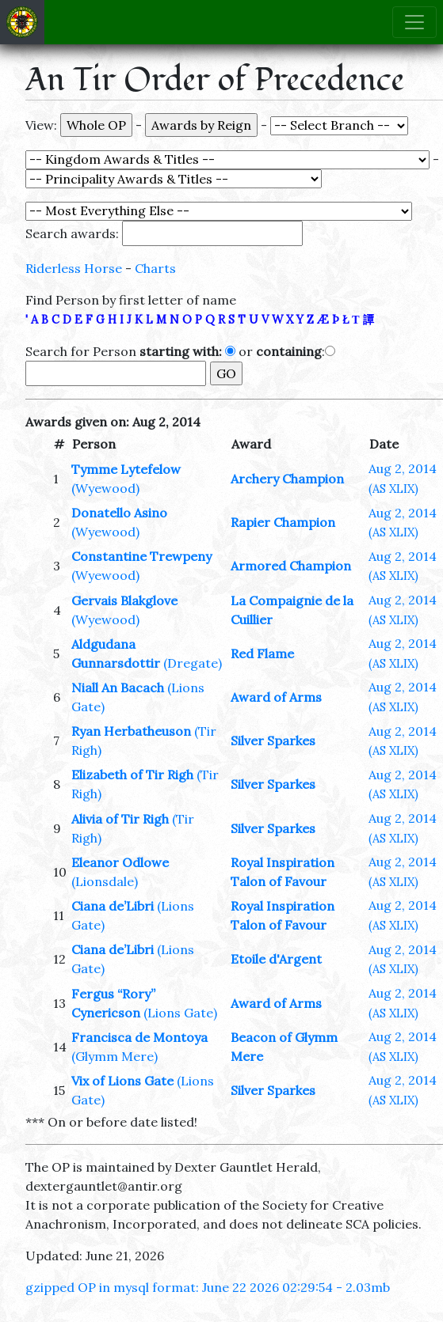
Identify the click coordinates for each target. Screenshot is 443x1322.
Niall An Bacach (117, 687)
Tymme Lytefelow (126, 469)
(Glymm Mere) (114, 1056)
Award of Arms (276, 697)
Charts (155, 268)
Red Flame (262, 653)
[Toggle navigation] (414, 22)
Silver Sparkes (273, 740)
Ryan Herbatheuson (131, 731)
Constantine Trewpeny (141, 556)
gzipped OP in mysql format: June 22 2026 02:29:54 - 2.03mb (207, 1287)
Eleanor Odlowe (120, 862)
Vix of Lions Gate (122, 1081)
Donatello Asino (119, 513)
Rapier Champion (283, 522)
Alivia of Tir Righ (120, 819)
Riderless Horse (73, 268)
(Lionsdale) (104, 881)
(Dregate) (192, 663)
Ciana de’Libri (112, 906)
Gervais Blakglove (124, 600)
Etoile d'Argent (276, 959)
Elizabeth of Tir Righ (132, 774)
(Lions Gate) (180, 1013)
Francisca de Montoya (139, 1037)
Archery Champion (287, 479)
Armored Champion (291, 566)
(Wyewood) (105, 488)
